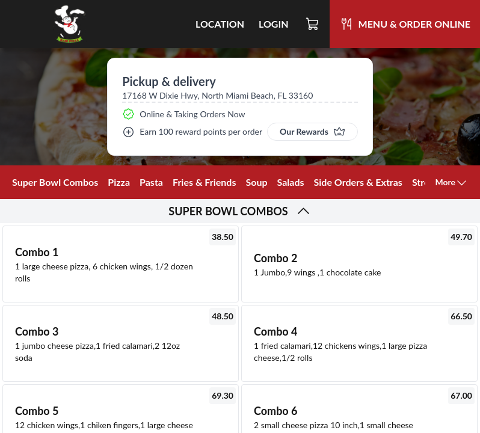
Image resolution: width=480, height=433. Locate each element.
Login (274, 23)
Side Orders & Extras (358, 182)
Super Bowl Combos (55, 182)
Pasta (151, 182)
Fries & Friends (204, 182)
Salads (290, 182)
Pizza (119, 182)
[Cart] (313, 24)
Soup (256, 182)
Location (219, 23)
